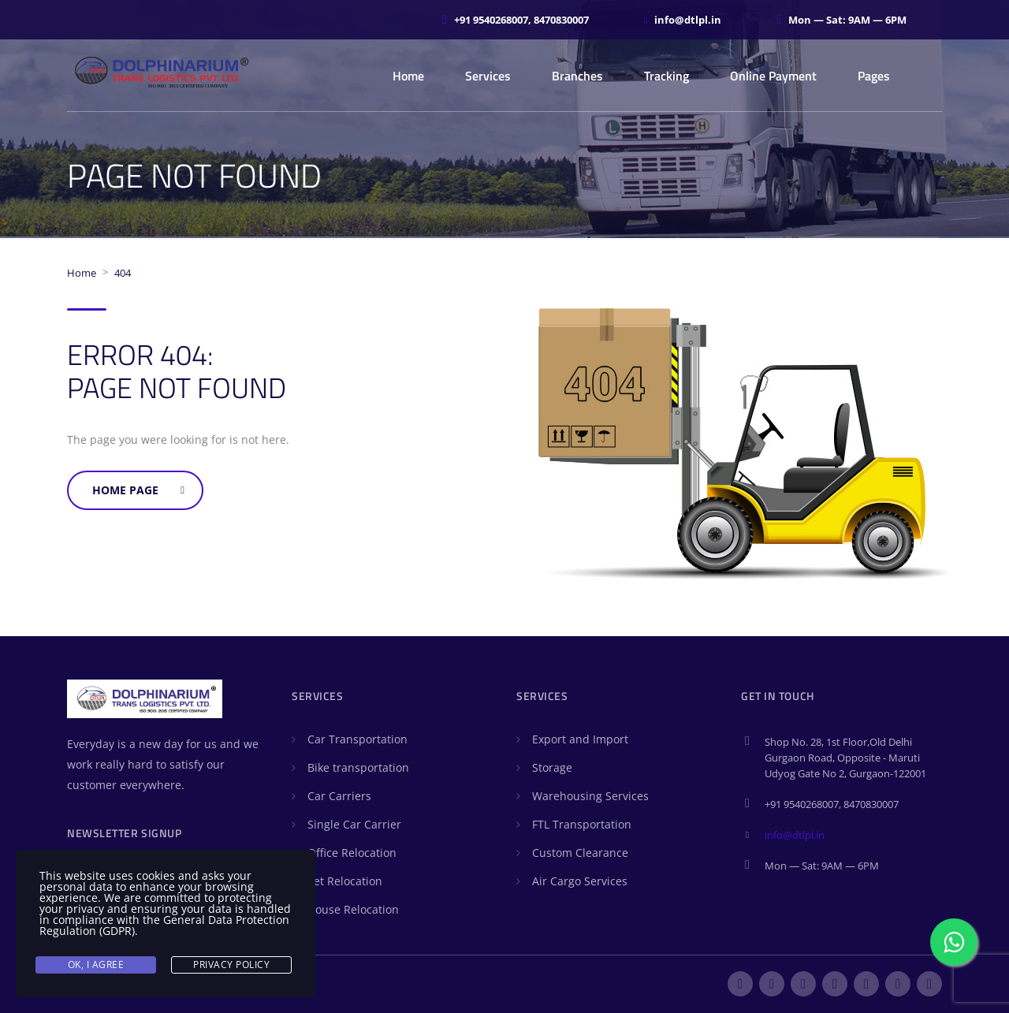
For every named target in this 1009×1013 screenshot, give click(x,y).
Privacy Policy (231, 964)
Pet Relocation (344, 880)
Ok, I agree (96, 964)
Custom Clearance (580, 852)
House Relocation (353, 909)
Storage (552, 767)
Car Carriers (339, 795)
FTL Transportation (581, 824)
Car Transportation (357, 739)
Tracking (666, 75)
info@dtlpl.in (795, 835)
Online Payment (773, 75)
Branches (577, 75)
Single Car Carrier (354, 824)
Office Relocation (352, 852)
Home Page (138, 489)
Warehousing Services (590, 795)
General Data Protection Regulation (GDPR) (164, 925)
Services (488, 75)
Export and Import (580, 739)
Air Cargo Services (579, 880)
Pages (874, 75)
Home (408, 75)
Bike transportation (358, 767)
